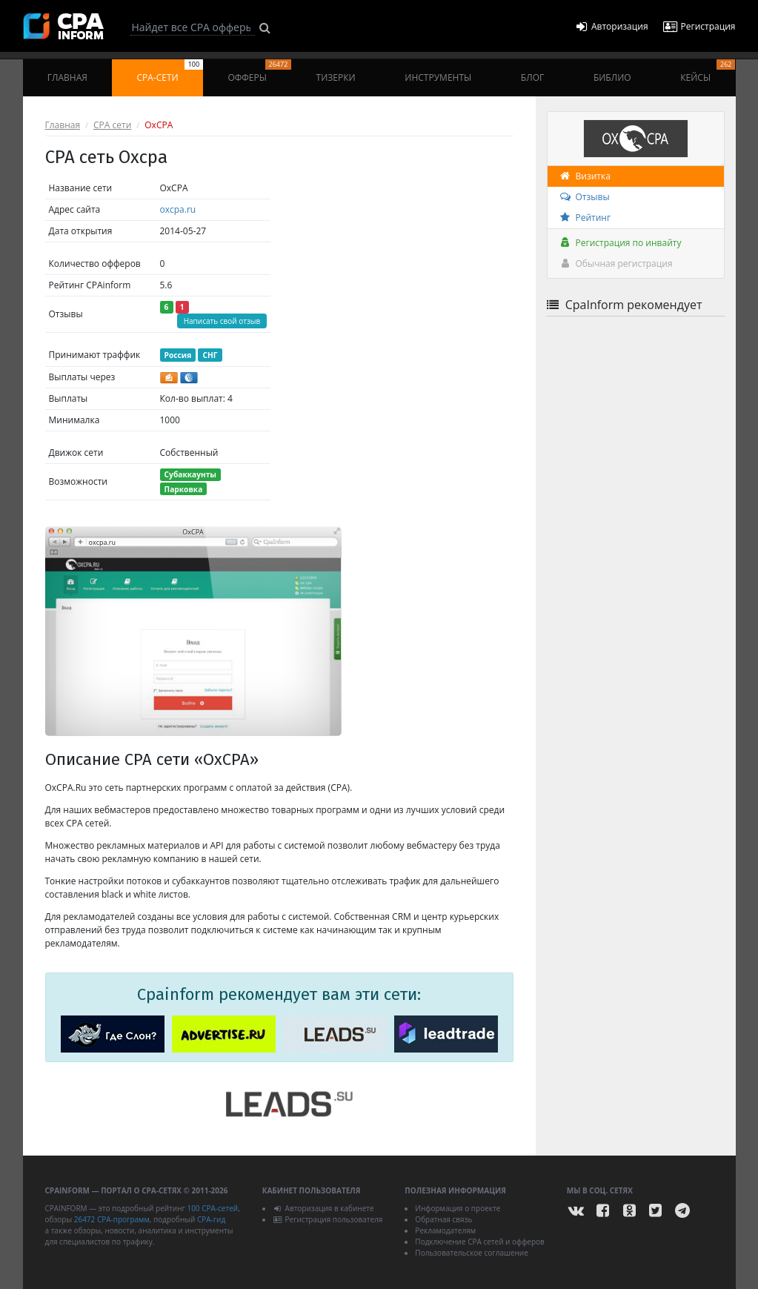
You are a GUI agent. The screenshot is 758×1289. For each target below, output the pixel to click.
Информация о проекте (457, 1208)
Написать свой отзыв (222, 321)
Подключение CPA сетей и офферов (480, 1241)
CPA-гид (211, 1219)
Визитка (585, 176)
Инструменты (438, 77)
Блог (532, 77)
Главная (67, 77)
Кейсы (707, 71)
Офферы (259, 71)
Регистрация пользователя (328, 1219)
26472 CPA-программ (112, 1219)
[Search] (192, 27)
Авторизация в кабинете (323, 1208)
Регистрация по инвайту (620, 242)
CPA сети (112, 125)
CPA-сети (170, 71)
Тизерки (336, 77)
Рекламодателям (445, 1230)
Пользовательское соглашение (471, 1252)
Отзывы (584, 196)
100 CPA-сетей (212, 1208)
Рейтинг (585, 217)
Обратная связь (443, 1219)
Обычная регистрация (616, 263)
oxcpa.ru (178, 209)
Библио (612, 77)
